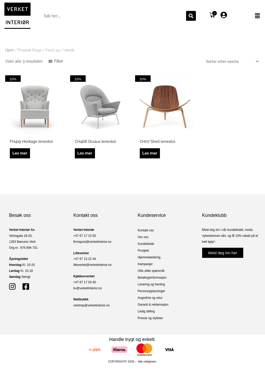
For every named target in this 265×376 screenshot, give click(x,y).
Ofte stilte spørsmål (151, 271)
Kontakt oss (146, 230)
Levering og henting (151, 284)
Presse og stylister (150, 318)
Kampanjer (145, 264)
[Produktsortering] (231, 61)
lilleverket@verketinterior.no (92, 265)
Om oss (143, 237)
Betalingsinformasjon (152, 277)
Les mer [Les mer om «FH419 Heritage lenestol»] (19, 153)
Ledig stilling (146, 311)
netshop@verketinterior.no (91, 305)
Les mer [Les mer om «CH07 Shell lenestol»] (149, 153)
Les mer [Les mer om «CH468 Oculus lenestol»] (84, 153)
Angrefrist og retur (150, 298)
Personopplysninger (151, 291)
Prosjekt (143, 250)
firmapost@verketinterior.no (92, 242)
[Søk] (191, 16)
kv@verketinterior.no (87, 288)
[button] (249, 16)
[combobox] (114, 16)
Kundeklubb (146, 244)
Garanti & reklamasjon (153, 304)
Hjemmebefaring (149, 257)
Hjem (9, 50)
